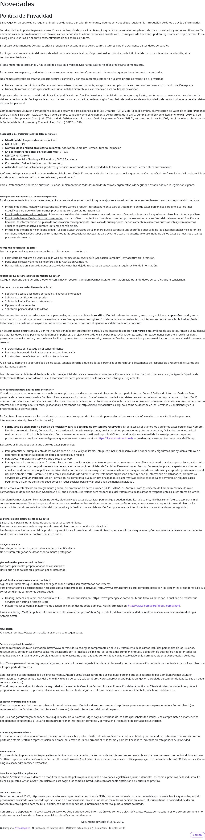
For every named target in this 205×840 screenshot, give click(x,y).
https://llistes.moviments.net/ (115, 438)
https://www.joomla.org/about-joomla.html (154, 605)
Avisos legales (22, 827)
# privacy (197, 834)
